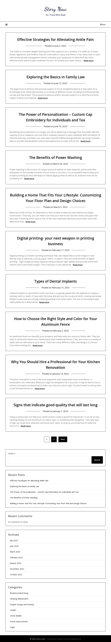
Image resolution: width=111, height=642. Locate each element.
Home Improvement (19, 621)
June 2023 (14, 545)
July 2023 (14, 540)
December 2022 (17, 568)
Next (63, 438)
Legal (12, 626)
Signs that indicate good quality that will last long (55, 404)
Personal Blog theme (72, 638)
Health (13, 609)
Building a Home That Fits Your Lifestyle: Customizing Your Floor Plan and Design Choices (48, 502)
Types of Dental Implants (55, 280)
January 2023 (15, 562)
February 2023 (16, 557)
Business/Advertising (19, 592)
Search (11, 453)
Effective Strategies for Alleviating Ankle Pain (55, 39)
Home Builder (16, 615)
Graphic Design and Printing (22, 604)
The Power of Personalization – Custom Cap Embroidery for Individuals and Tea (44, 491)
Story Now (55, 8)
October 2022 (16, 574)
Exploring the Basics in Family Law (55, 76)
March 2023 (15, 551)
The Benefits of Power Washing (55, 157)
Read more (89, 60)
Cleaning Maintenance (19, 598)
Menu (103, 24)
